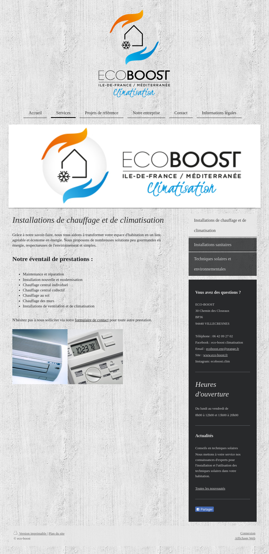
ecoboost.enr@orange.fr (222, 349)
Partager (204, 509)
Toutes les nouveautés (210, 488)
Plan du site (57, 533)
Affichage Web (245, 538)
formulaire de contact (91, 320)
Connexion (247, 533)
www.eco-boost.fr (215, 355)
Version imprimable (30, 533)
